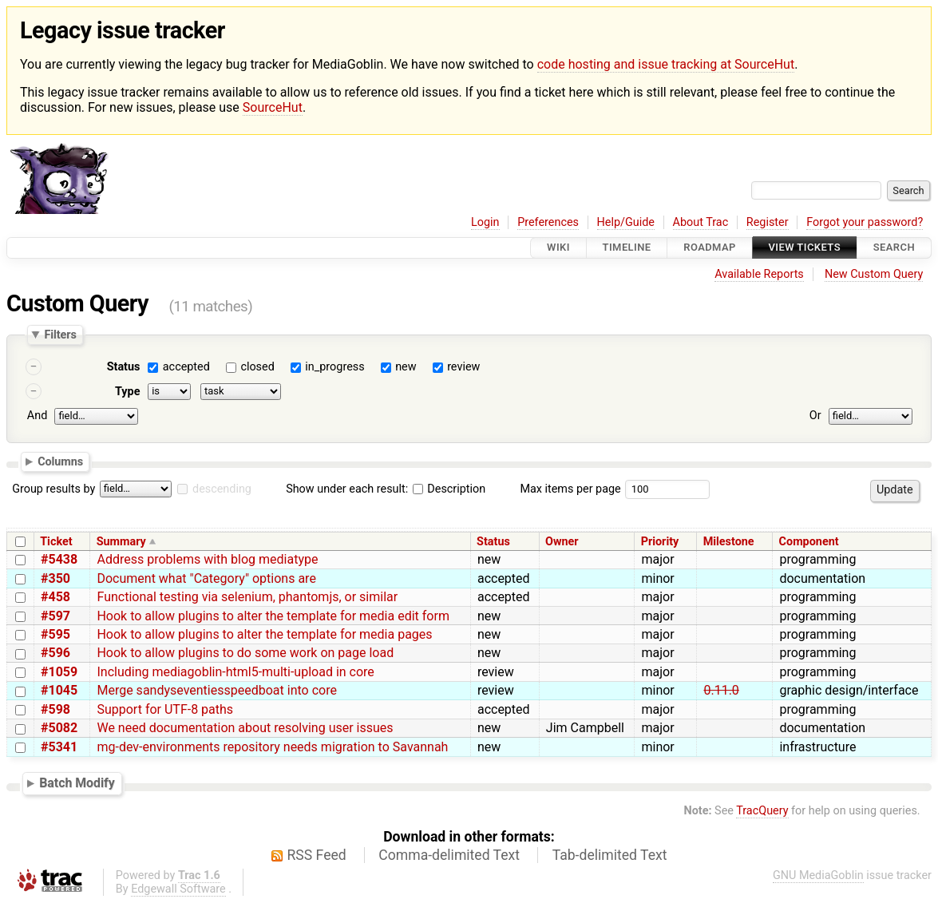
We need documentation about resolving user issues (245, 727)
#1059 (59, 671)
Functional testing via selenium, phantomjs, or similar (247, 596)
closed (257, 367)
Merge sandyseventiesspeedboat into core (216, 690)
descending (221, 489)
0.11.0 (720, 690)
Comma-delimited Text (449, 855)
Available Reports (759, 274)
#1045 (59, 690)
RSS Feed (316, 855)
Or (815, 415)
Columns (60, 461)
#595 (55, 634)
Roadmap (709, 248)
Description (449, 489)
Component (809, 542)
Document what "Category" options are (206, 578)
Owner (562, 542)
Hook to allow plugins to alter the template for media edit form (273, 616)
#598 (55, 709)
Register (767, 222)
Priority (660, 542)
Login (485, 222)
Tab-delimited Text (609, 855)
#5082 (59, 727)
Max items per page (570, 489)
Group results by (53, 489)
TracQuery (762, 811)
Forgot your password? (864, 222)
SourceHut (273, 107)
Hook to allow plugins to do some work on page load (245, 652)
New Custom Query (874, 274)
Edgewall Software (178, 889)
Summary (121, 542)
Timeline (627, 248)
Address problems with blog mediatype (207, 559)
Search (894, 248)
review (463, 367)
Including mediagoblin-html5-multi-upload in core (235, 671)
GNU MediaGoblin (818, 875)
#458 (55, 596)
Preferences (548, 222)
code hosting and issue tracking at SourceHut (665, 64)
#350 (55, 578)
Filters (60, 334)
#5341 (59, 746)
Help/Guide (626, 222)
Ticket (56, 542)
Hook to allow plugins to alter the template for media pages (264, 634)
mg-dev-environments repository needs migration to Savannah (272, 746)
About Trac (701, 222)
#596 (55, 652)
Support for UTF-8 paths (165, 709)
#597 (55, 616)
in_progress (334, 367)
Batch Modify (77, 783)
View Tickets (805, 248)
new (405, 367)
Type (127, 391)
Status (124, 367)
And (37, 415)
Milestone (728, 542)
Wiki (558, 248)
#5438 (59, 559)
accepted (186, 367)
